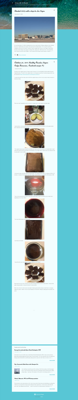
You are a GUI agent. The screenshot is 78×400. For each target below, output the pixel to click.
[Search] (65, 3)
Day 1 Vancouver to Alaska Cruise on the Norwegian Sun (26, 364)
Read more (52, 360)
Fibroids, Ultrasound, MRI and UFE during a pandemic (26, 378)
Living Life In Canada (21, 3)
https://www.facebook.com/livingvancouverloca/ (30, 74)
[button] (54, 10)
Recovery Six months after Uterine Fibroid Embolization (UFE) (27, 350)
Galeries (41, 396)
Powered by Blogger (39, 394)
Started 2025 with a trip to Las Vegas (29, 10)
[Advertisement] (62, 27)
